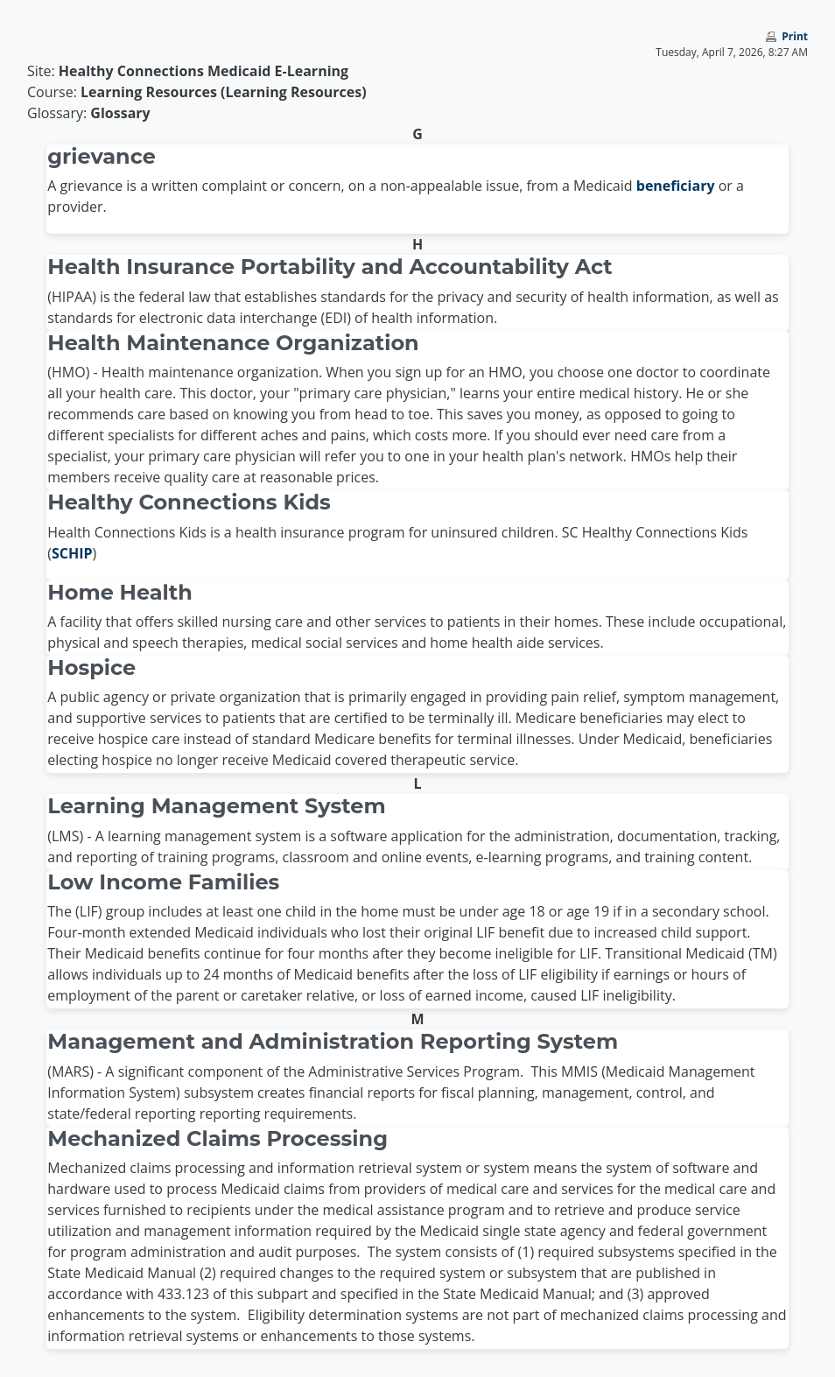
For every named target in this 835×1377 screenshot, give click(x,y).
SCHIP (72, 553)
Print (795, 36)
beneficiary (675, 185)
